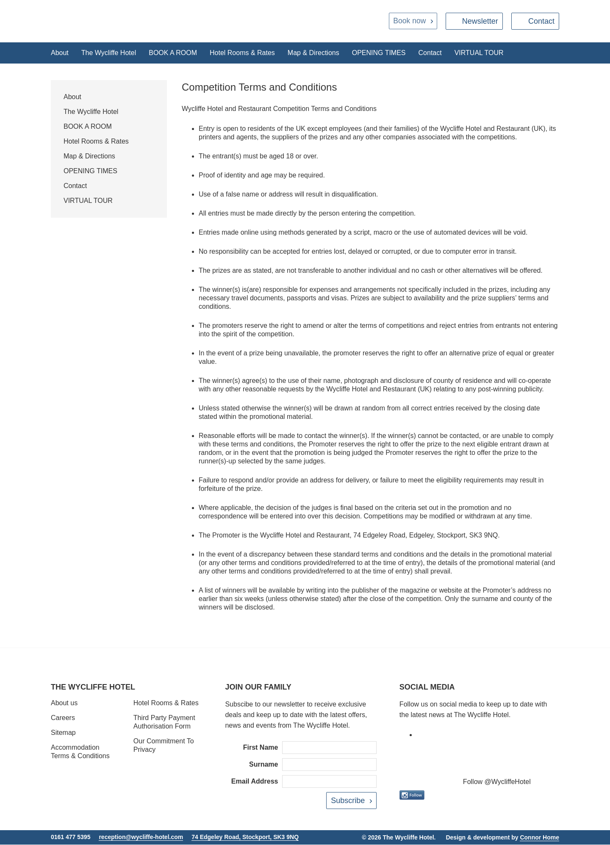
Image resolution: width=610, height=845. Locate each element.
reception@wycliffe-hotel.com (141, 837)
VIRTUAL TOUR (479, 52)
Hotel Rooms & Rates (242, 52)
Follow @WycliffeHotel (497, 782)
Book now (409, 21)
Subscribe (348, 801)
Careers (63, 718)
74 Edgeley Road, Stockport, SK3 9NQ (245, 837)
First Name (260, 747)
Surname (263, 764)
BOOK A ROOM (173, 52)
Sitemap (63, 733)
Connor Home (539, 837)
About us (64, 703)
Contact (541, 21)
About (60, 52)
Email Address (254, 781)
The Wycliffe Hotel (108, 52)
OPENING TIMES (379, 52)
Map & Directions (313, 52)
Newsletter (480, 21)
